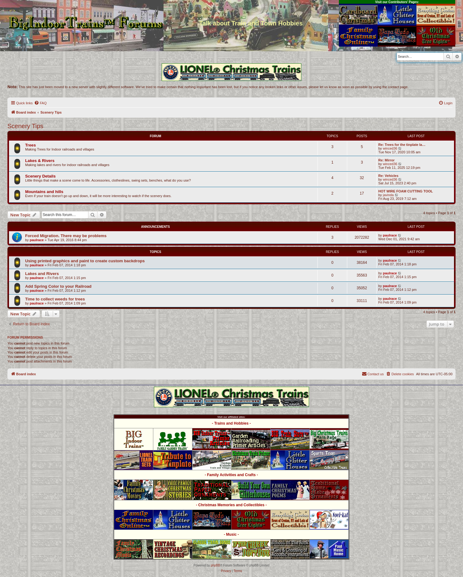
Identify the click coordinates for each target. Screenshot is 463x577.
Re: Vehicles (388, 176)
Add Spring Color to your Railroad (58, 286)
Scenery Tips (25, 126)
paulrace (37, 240)
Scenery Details (40, 176)
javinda (388, 195)
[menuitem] (40, 103)
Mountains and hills (44, 191)
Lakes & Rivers (40, 160)
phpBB (215, 565)
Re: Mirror (386, 160)
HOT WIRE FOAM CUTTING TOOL (405, 191)
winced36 (390, 148)
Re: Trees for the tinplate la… (401, 145)
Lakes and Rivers (42, 273)
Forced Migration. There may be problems (65, 235)
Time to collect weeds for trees (55, 299)
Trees (30, 145)
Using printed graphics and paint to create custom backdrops (85, 261)
